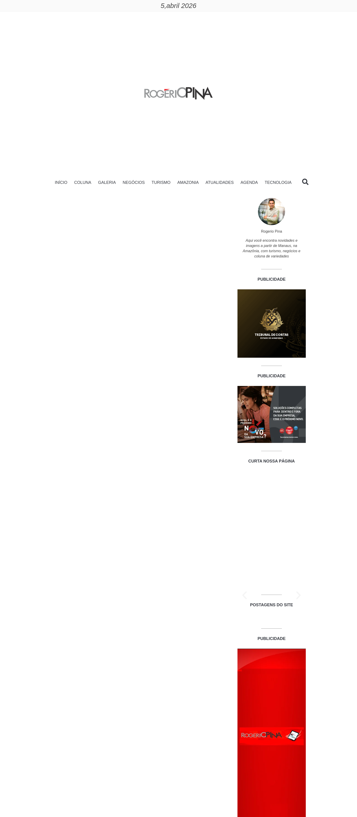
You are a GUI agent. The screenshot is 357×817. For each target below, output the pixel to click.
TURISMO (161, 182)
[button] (244, 595)
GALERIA (107, 182)
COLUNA (82, 182)
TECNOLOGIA (278, 182)
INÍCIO (61, 182)
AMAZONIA (188, 182)
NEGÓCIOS (134, 182)
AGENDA (249, 182)
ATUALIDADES (220, 182)
